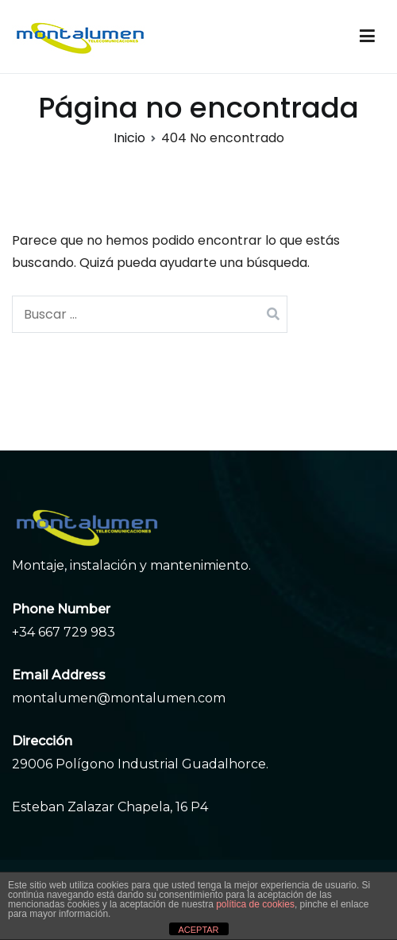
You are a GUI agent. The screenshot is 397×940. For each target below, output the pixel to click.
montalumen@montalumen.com (118, 698)
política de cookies (255, 904)
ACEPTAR (198, 929)
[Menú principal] (367, 36)
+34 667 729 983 (63, 632)
